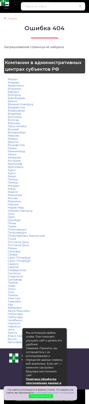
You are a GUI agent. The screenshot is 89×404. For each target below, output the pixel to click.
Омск (11, 214)
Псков (12, 239)
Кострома (14, 160)
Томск (12, 289)
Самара (12, 254)
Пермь (12, 226)
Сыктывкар (15, 279)
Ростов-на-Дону (18, 242)
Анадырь (13, 82)
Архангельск (16, 85)
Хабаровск (15, 307)
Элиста (12, 332)
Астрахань (14, 88)
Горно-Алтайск (17, 126)
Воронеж (14, 123)
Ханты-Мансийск (19, 311)
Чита (11, 329)
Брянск (12, 101)
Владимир (14, 113)
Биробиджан (16, 98)
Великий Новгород (20, 104)
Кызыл (12, 176)
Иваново (13, 135)
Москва (13, 198)
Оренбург (14, 220)
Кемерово (14, 157)
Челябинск (15, 320)
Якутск (12, 339)
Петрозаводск (17, 229)
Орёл (11, 217)
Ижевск (13, 138)
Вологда (13, 120)
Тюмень (13, 295)
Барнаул (13, 91)
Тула (11, 292)
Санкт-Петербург (19, 257)
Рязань (12, 248)
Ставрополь (15, 276)
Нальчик (13, 204)
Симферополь (17, 270)
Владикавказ (16, 110)
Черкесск (14, 323)
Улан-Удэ (14, 298)
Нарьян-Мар (16, 207)
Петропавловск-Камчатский (26, 235)
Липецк (13, 179)
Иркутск (13, 142)
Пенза (12, 223)
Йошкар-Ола (16, 145)
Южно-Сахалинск (19, 336)
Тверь (11, 285)
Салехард (14, 251)
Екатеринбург (17, 132)
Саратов (13, 267)
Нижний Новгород (20, 210)
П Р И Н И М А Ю (41, 396)
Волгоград (15, 117)
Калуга (12, 154)
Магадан (13, 185)
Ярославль (15, 342)
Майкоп (13, 192)
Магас (12, 188)
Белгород (14, 95)
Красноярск (15, 167)
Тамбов (13, 282)
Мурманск (14, 201)
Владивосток (16, 107)
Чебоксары (15, 314)
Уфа (10, 304)
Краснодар (15, 163)
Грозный (13, 129)
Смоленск (14, 273)
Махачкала (15, 195)
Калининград (16, 151)
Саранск (13, 264)
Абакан (12, 79)
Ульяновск (14, 301)
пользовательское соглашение (54, 392)
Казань (12, 148)
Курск (12, 170)
